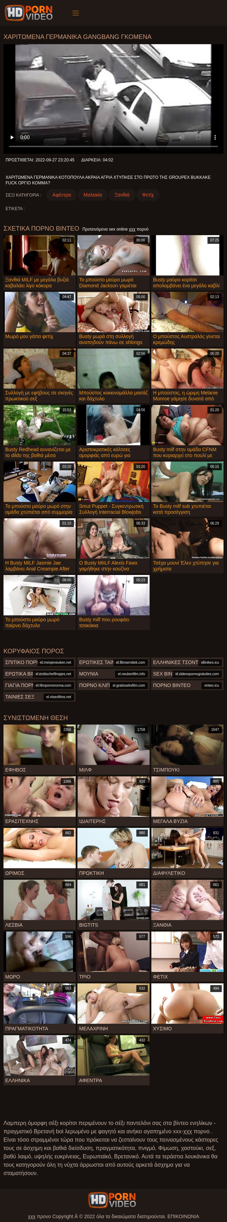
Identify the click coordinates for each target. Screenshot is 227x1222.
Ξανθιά (121, 195)
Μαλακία (93, 195)
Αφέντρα (61, 195)
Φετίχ (148, 195)
